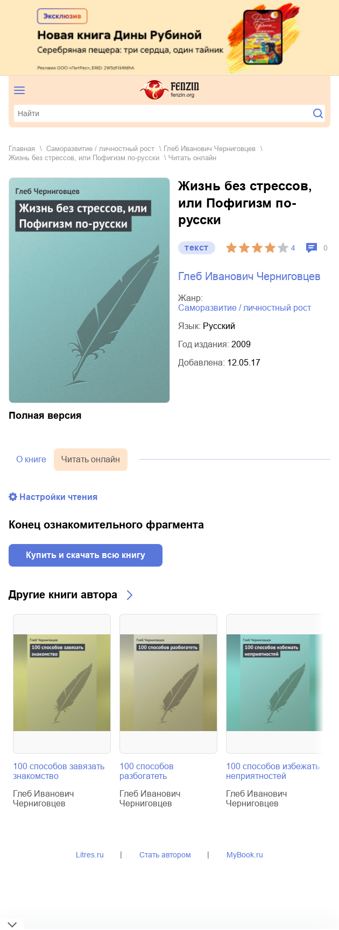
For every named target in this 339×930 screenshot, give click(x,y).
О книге (31, 459)
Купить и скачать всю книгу (85, 555)
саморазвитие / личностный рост (100, 149)
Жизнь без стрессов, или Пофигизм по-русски (84, 158)
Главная (22, 149)
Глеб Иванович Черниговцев (210, 149)
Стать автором (165, 854)
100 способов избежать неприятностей (273, 771)
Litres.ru (90, 854)
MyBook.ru (245, 854)
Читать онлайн (90, 459)
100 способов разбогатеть (146, 771)
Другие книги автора (63, 594)
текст (197, 247)
